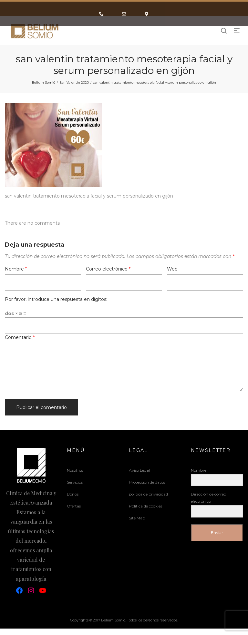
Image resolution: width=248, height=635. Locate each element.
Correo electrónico (108, 269)
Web (172, 269)
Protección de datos (147, 482)
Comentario (20, 337)
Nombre (16, 269)
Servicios (75, 482)
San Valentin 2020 (74, 82)
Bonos (72, 494)
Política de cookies (145, 506)
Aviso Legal (139, 470)
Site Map (137, 518)
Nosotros (75, 470)
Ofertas (74, 506)
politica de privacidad (148, 494)
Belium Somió (43, 82)
